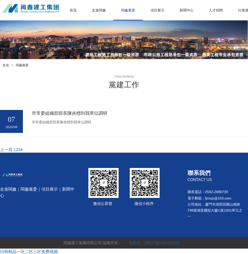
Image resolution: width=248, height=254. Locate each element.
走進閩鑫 (99, 10)
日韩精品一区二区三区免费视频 (29, 251)
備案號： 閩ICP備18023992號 (154, 243)
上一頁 (6, 149)
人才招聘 (216, 10)
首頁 (73, 10)
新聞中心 (187, 10)
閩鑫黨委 (128, 10)
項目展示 (157, 10)
